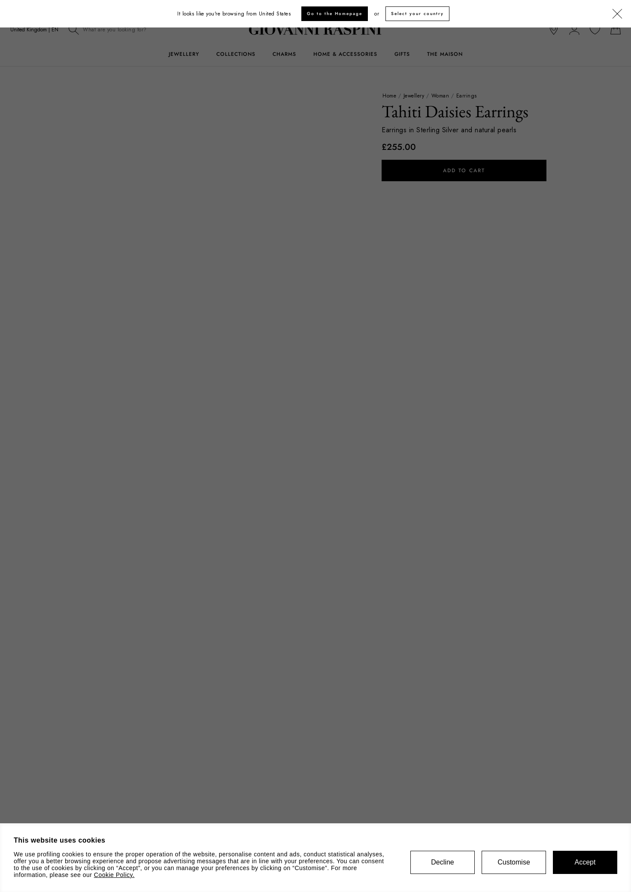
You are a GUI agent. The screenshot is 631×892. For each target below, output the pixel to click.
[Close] (617, 14)
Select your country (417, 13)
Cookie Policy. (114, 874)
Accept (585, 862)
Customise (514, 862)
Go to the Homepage (334, 13)
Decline (442, 862)
